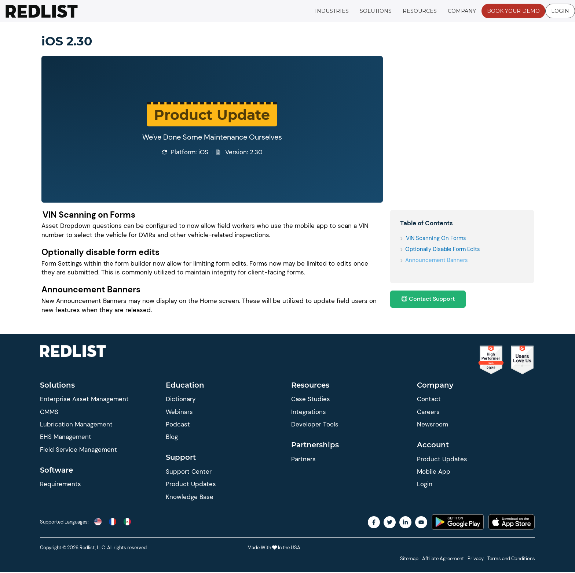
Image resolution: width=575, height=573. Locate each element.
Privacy (476, 560)
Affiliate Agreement (443, 560)
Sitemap (409, 560)
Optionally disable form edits (443, 249)
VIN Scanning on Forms (436, 238)
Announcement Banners (437, 260)
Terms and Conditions (511, 560)
